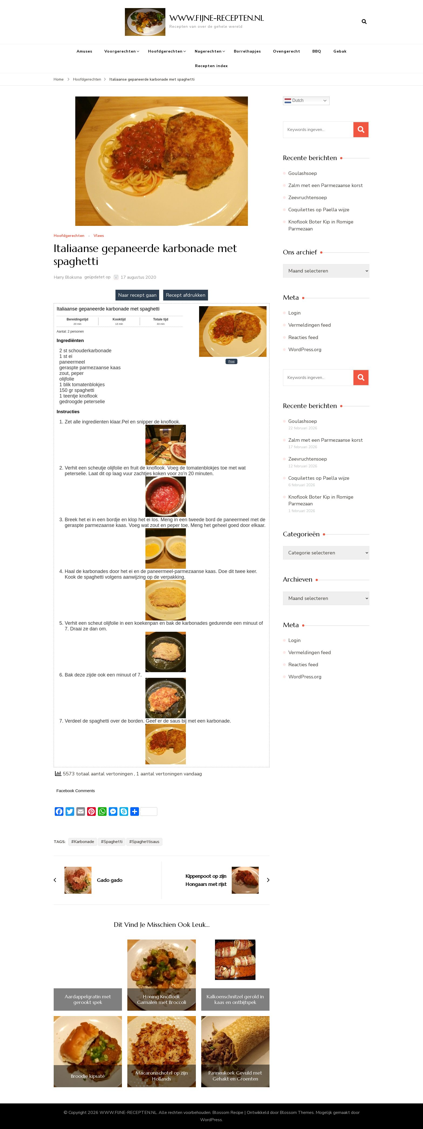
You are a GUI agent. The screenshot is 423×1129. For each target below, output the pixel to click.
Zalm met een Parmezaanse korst (325, 185)
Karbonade (84, 842)
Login (294, 313)
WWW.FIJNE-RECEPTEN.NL (216, 18)
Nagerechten (208, 51)
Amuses (84, 51)
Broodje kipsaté (88, 1076)
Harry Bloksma (68, 277)
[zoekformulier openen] (364, 22)
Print (231, 361)
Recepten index (211, 65)
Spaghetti (113, 842)
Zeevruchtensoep (307, 197)
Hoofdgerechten (165, 51)
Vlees (99, 236)
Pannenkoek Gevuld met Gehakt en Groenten (235, 1076)
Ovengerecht (286, 51)
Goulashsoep (302, 173)
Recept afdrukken (185, 295)
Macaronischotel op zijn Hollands (161, 1076)
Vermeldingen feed (309, 325)
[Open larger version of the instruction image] (165, 427)
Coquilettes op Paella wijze (318, 209)
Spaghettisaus (145, 842)
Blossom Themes (297, 1113)
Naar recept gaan (137, 295)
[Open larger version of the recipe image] (233, 308)
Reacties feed (303, 337)
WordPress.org (305, 349)
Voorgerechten (120, 51)
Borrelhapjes (247, 51)
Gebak (340, 51)
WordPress (211, 1120)
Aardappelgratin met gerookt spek (88, 999)
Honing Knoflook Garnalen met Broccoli (161, 999)
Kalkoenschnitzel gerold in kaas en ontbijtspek (235, 999)
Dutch (294, 101)
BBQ (316, 51)
